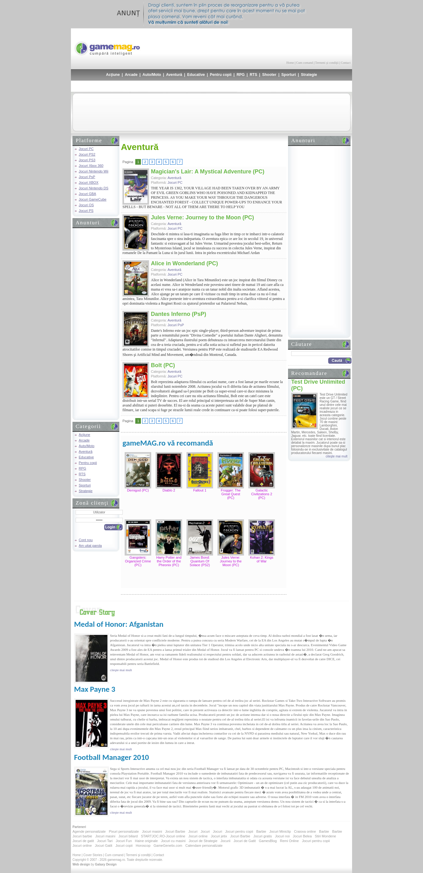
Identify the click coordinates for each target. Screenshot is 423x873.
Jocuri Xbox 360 (91, 165)
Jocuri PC (86, 149)
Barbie (261, 831)
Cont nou (86, 540)
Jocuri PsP (87, 177)
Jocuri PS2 (87, 154)
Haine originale (146, 841)
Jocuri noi (282, 836)
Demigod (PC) (138, 490)
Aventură (174, 74)
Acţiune (113, 74)
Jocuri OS (86, 205)
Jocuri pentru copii (239, 831)
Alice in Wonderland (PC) (184, 263)
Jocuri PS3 (87, 160)
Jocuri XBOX (88, 182)
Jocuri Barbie (175, 831)
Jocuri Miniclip (280, 831)
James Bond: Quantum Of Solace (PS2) (200, 561)
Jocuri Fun (124, 841)
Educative (196, 74)
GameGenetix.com (168, 845)
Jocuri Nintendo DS (93, 188)
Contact (346, 62)
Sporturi (288, 74)
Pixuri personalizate (124, 831)
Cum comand (304, 62)
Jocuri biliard (128, 836)
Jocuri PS (86, 210)
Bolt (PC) (163, 365)
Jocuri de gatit (83, 841)
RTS (253, 74)
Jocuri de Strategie (203, 841)
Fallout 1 (199, 490)
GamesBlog (267, 841)
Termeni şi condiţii (326, 62)
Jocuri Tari (104, 841)
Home (290, 62)
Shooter (269, 74)
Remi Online (289, 841)
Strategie (309, 74)
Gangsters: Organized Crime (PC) (138, 561)
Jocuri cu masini (173, 841)
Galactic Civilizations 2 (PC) (261, 494)
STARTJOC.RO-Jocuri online (163, 836)
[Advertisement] (277, 43)
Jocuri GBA (87, 194)
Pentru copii (220, 74)
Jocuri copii (123, 845)
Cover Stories (92, 855)
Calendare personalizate (203, 845)
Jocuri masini (152, 831)
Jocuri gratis (262, 836)
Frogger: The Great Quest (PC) (231, 494)
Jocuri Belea (302, 836)
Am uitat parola (90, 545)
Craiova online (305, 831)
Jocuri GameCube (93, 199)
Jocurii (226, 841)
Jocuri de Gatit (245, 841)
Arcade (131, 74)
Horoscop (143, 845)
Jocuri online (198, 836)
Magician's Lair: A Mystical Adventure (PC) (207, 171)
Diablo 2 (168, 490)
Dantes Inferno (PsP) (178, 314)
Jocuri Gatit (103, 845)
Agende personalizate (89, 831)
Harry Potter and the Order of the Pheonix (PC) (169, 561)
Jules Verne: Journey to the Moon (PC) (202, 217)
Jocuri (192, 831)
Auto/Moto (151, 74)
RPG (240, 74)
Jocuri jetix (219, 836)
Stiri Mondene (325, 836)
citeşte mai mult (336, 456)
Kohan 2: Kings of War (261, 559)
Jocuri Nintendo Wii (93, 171)
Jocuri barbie (82, 836)
